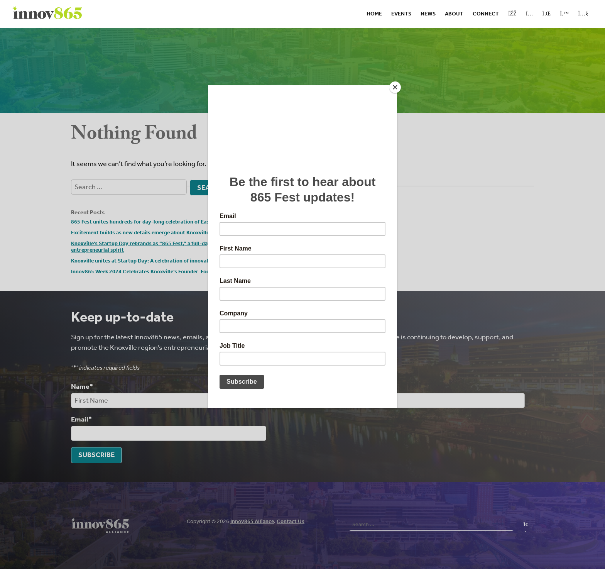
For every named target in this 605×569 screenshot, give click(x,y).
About (454, 13)
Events (401, 13)
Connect (486, 13)
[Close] (395, 87)
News (428, 13)
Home (374, 13)
